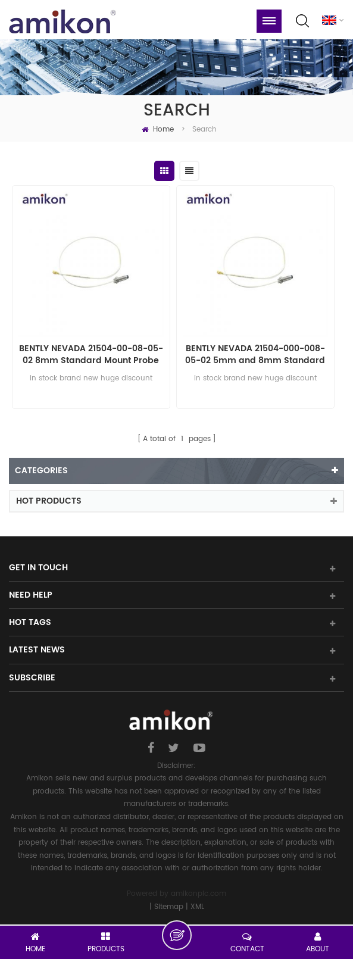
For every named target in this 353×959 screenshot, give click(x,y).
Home (158, 129)
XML (197, 907)
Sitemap (168, 907)
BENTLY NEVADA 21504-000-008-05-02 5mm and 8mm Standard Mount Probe (255, 355)
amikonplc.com (198, 893)
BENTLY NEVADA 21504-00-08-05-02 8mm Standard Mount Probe (91, 355)
